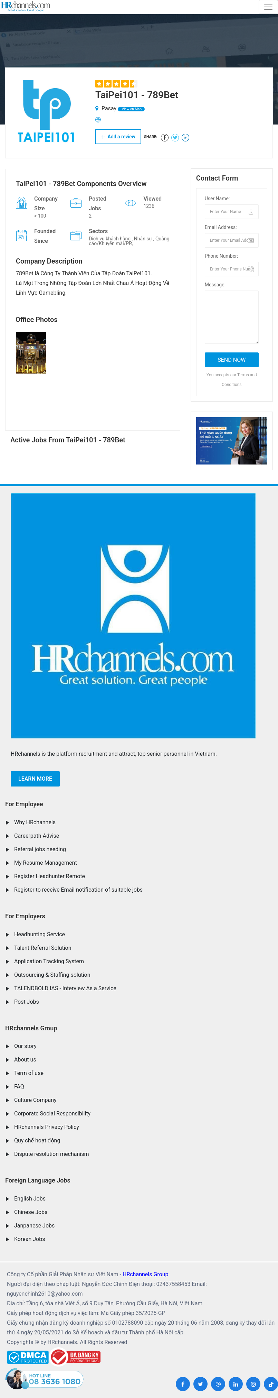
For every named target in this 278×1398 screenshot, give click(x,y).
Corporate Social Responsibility (52, 1113)
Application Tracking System (49, 961)
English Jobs (30, 1198)
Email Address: (221, 227)
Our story (25, 1046)
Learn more (35, 778)
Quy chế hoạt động (37, 1140)
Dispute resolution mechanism (51, 1154)
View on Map (131, 109)
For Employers (25, 916)
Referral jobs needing (40, 849)
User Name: (217, 198)
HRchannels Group (31, 1028)
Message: (215, 284)
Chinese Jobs (30, 1212)
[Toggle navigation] (268, 7)
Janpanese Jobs (34, 1225)
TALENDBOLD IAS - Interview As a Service (65, 988)
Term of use (29, 1073)
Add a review (118, 136)
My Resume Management (45, 862)
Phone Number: (221, 256)
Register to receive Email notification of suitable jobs (78, 889)
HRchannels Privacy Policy (46, 1127)
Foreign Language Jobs (37, 1180)
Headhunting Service (39, 934)
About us (25, 1059)
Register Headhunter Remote (49, 876)
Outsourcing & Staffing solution (52, 975)
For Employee (24, 804)
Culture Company (35, 1100)
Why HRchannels (35, 822)
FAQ (19, 1086)
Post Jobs (26, 1002)
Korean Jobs (29, 1239)
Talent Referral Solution (42, 948)
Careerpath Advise (36, 836)
